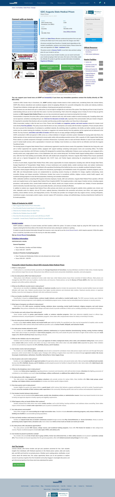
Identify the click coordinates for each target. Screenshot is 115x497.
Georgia (33, 8)
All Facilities (19, 8)
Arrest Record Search (72, 230)
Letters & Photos (35, 486)
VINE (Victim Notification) (92, 54)
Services (69, 486)
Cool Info (63, 486)
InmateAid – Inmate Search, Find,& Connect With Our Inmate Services (33, 218)
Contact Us (81, 486)
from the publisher (26, 126)
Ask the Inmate (25, 486)
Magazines (73, 3)
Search (94, 40)
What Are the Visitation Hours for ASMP (24, 213)
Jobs (75, 486)
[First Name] (93, 24)
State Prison (27, 8)
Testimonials (89, 486)
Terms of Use (47, 489)
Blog (52, 3)
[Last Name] (93, 29)
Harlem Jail (88, 62)
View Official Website (69, 32)
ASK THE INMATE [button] (18, 465)
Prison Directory (41, 3)
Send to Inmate (85, 3)
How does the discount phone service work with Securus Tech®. (31, 216)
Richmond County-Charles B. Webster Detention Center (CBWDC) (90, 82)
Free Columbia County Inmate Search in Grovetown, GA (29, 208)
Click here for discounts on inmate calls (55, 119)
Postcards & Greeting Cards (52, 486)
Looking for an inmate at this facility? (49, 67)
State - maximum (60, 47)
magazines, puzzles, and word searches (76, 123)
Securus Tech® (56, 50)
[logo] (13, 5)
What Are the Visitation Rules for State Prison (26, 211)
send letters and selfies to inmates (39, 132)
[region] (25, 13)
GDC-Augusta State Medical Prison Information (26, 206)
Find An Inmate (29, 3)
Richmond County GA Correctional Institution (91, 70)
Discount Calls (61, 3)
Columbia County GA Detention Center (91, 65)
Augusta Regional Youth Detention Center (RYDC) (90, 75)
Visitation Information (20, 238)
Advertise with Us (65, 489)
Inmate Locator (17, 223)
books (59, 123)
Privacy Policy (55, 489)
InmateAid (48, 98)
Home (13, 8)
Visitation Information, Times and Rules (72, 67)
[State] (93, 34)
